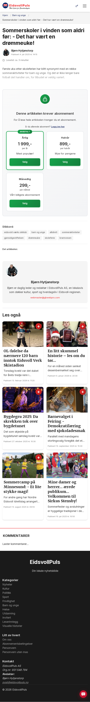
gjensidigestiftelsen (14, 238)
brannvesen (67, 238)
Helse (5, 609)
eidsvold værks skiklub (15, 232)
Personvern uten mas (15, 652)
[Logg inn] (77, 5)
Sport (5, 597)
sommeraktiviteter (71, 232)
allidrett (54, 232)
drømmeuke (35, 238)
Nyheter (7, 584)
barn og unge (38, 232)
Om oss (6, 639)
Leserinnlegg (10, 622)
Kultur (5, 588)
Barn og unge (10, 605)
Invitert (6, 617)
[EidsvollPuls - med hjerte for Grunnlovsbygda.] (16, 6)
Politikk (6, 593)
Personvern (9, 648)
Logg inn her (58, 126)
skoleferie (51, 238)
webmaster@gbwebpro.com (45, 298)
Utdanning (8, 613)
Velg (24, 162)
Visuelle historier (12, 626)
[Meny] (85, 6)
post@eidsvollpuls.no (15, 682)
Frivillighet (8, 601)
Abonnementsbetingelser (17, 644)
